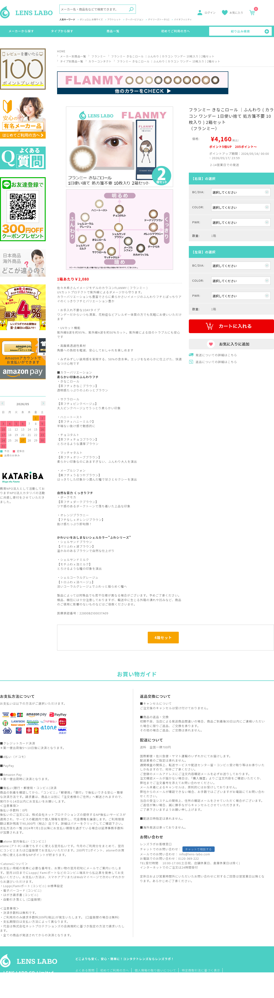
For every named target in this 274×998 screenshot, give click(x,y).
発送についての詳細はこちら (216, 355)
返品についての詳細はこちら (216, 362)
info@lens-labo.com (194, 854)
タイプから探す (62, 31)
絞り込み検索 (240, 31)
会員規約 (70, 926)
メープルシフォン (73, 470)
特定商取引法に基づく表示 (201, 970)
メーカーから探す (21, 31)
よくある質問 (85, 970)
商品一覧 (113, 31)
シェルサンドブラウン (76, 542)
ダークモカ (68, 497)
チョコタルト (69, 435)
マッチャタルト (71, 452)
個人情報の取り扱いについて (155, 970)
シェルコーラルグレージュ (79, 577)
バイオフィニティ (183, 19)
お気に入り (236, 12)
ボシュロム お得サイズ (91, 19)
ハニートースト (71, 417)
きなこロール (69, 381)
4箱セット (163, 637)
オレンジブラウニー (74, 515)
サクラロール (69, 399)
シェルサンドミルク (74, 559)
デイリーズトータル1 (158, 19)
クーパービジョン (134, 19)
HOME (61, 51)
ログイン (210, 12)
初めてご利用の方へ (175, 31)
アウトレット (114, 19)
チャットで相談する (198, 849)
